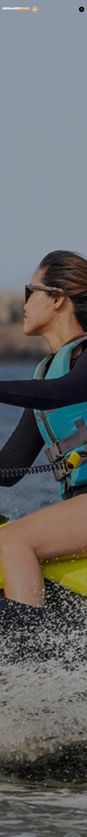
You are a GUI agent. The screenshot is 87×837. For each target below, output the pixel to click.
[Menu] (81, 9)
